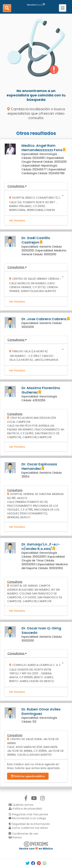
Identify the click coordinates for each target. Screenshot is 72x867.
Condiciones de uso (23, 834)
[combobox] (34, 203)
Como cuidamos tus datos (28, 828)
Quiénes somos (21, 805)
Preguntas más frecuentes (28, 814)
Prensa (15, 837)
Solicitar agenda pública (28, 776)
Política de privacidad (25, 809)
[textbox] (34, 203)
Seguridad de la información (29, 824)
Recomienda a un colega (27, 818)
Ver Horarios (17, 220)
